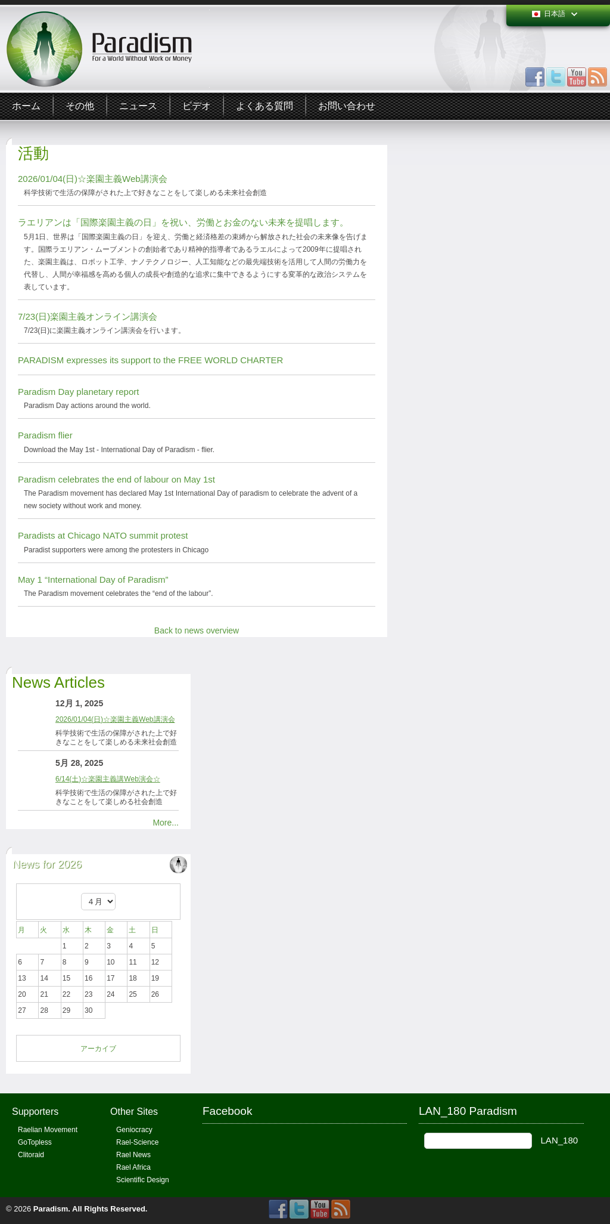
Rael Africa (133, 1167)
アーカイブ (98, 1048)
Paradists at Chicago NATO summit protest (103, 535)
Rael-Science (137, 1142)
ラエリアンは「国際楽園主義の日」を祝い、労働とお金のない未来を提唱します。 (183, 222)
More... (165, 822)
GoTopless (35, 1142)
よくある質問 (264, 106)
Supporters (35, 1111)
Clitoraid (31, 1155)
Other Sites (134, 1111)
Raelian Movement (47, 1130)
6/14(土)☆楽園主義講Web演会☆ (107, 779)
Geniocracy (134, 1130)
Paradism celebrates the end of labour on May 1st (116, 479)
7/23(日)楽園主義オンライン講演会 (87, 316)
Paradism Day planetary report (78, 392)
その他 (80, 106)
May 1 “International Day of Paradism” (93, 579)
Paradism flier (45, 435)
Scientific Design (142, 1180)
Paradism (51, 1208)
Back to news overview (196, 630)
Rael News (133, 1155)
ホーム (26, 106)
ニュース (138, 106)
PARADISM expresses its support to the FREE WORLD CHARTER (150, 360)
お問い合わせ (346, 106)
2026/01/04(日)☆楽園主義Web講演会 (92, 179)
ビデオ (196, 106)
